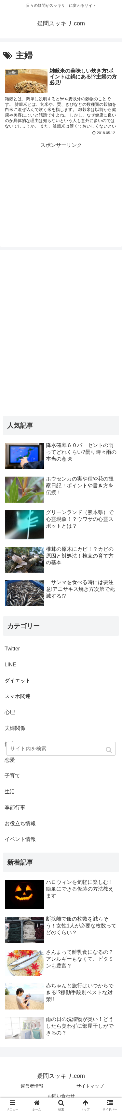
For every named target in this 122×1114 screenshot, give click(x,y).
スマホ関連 (18, 696)
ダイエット (18, 680)
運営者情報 (31, 1086)
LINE (10, 664)
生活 (10, 791)
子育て (12, 775)
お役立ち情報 (20, 823)
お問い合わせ (61, 1095)
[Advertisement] (61, 182)
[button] (109, 750)
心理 (10, 712)
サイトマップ (90, 1086)
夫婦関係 (15, 728)
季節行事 (15, 807)
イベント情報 (20, 839)
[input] (61, 749)
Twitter (12, 648)
